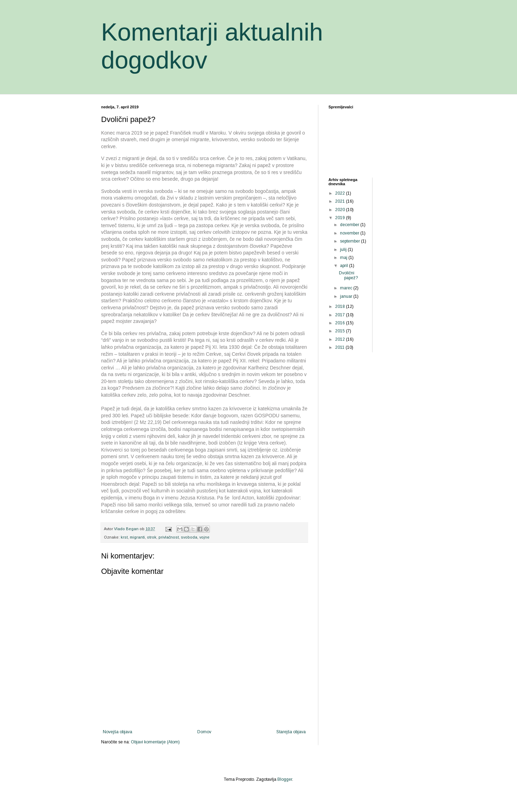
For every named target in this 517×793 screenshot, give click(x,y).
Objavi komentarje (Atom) (155, 742)
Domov (204, 731)
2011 (340, 347)
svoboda (189, 537)
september (350, 241)
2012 (340, 339)
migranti (137, 537)
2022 (340, 193)
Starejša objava (291, 731)
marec (346, 288)
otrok (151, 537)
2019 (340, 217)
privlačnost (168, 537)
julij (344, 249)
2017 (340, 314)
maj (344, 257)
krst (124, 537)
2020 (340, 209)
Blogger (284, 779)
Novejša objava (117, 731)
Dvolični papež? (348, 275)
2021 (340, 201)
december (350, 224)
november (350, 233)
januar (346, 296)
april (344, 265)
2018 (340, 306)
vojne (204, 537)
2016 (340, 322)
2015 (340, 331)
